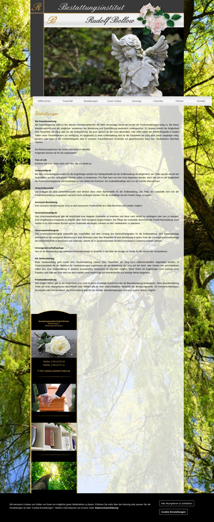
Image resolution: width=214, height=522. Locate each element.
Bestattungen (91, 101)
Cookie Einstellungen (173, 512)
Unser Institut (114, 101)
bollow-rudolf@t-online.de (57, 371)
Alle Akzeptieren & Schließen (176, 503)
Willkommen (44, 101)
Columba (158, 101)
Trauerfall (68, 101)
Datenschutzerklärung (106, 508)
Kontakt (201, 101)
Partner (179, 101)
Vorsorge (136, 101)
